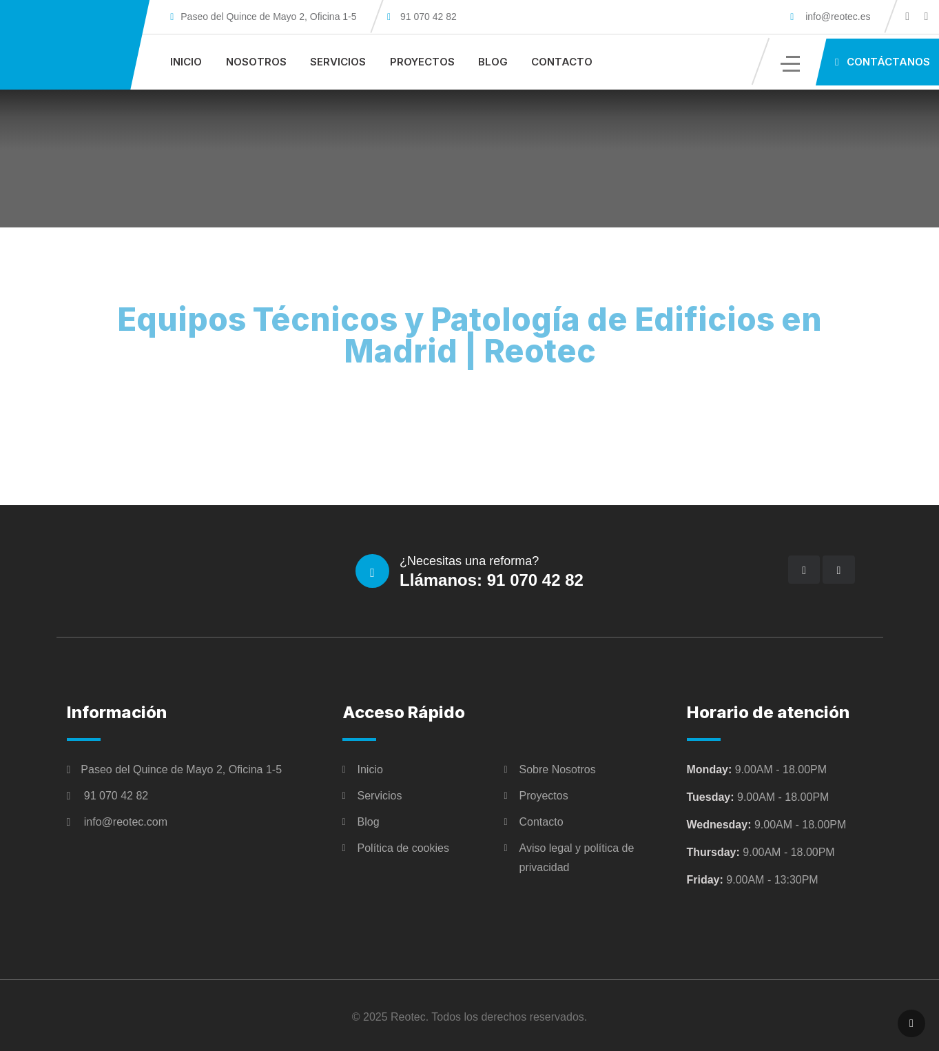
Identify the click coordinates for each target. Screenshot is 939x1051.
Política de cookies (403, 848)
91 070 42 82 (428, 16)
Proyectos (422, 61)
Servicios (338, 61)
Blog (493, 61)
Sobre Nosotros (557, 769)
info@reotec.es (835, 16)
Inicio (186, 61)
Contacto (561, 61)
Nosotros (256, 61)
